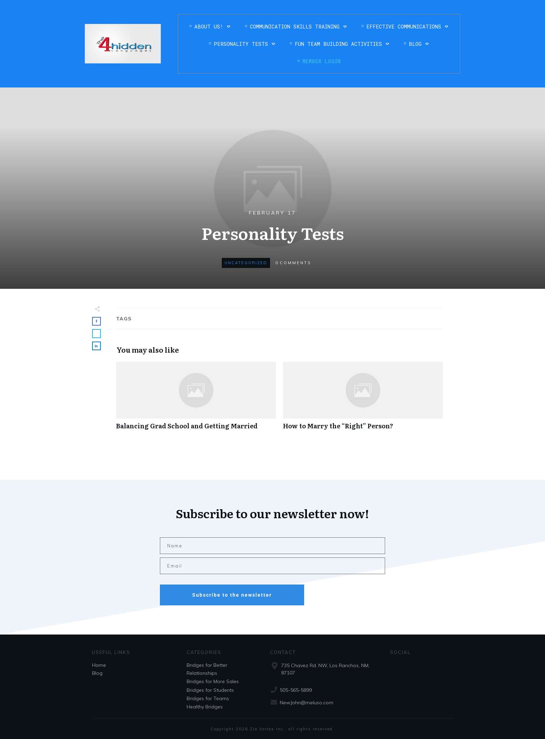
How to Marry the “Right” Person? (363, 399)
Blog (97, 673)
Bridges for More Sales (213, 681)
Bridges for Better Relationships (207, 669)
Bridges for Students (210, 690)
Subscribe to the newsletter (232, 595)
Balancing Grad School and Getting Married (196, 399)
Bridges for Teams (208, 698)
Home (99, 665)
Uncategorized (246, 262)
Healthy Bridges (205, 707)
